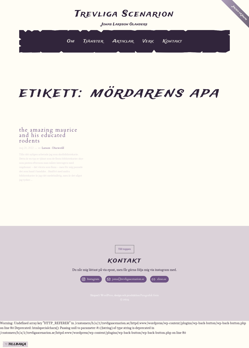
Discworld (58, 148)
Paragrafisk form (149, 295)
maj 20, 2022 (26, 148)
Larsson (46, 148)
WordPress (107, 295)
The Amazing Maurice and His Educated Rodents (48, 135)
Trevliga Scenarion (124, 14)
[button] (124, 249)
